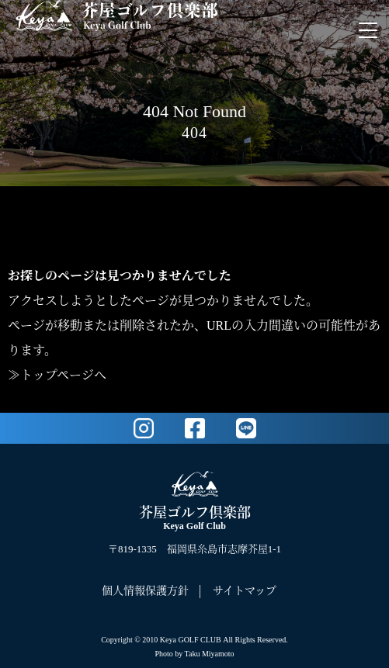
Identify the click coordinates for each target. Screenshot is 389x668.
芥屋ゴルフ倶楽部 (195, 518)
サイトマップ (244, 591)
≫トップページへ (57, 375)
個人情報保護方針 (145, 591)
